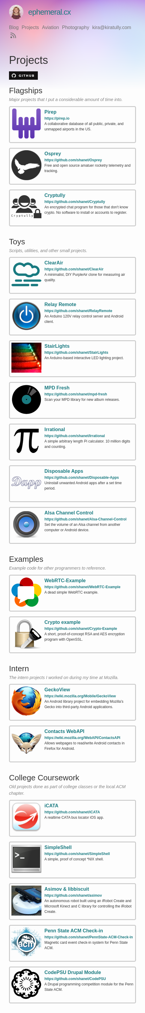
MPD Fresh (57, 387)
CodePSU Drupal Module (72, 972)
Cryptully (54, 195)
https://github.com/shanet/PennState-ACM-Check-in (88, 937)
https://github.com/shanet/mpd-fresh (75, 394)
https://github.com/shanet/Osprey (73, 160)
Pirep (50, 112)
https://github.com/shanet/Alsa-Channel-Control (85, 519)
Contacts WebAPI (64, 731)
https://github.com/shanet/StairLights (76, 352)
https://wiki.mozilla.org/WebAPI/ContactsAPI (82, 738)
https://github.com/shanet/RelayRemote (78, 311)
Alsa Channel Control (68, 512)
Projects (30, 27)
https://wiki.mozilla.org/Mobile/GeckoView (80, 696)
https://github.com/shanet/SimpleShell (77, 854)
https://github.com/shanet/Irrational (74, 436)
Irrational (54, 429)
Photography (75, 27)
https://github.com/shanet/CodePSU (75, 979)
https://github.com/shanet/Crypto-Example (80, 629)
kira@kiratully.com (111, 27)
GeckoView (57, 689)
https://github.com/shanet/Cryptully (74, 202)
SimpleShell (58, 847)
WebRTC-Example (65, 580)
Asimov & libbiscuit (66, 889)
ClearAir (53, 262)
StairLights (57, 346)
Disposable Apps (63, 471)
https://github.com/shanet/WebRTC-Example (82, 587)
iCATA (51, 805)
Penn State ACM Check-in (73, 930)
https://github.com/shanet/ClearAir (74, 269)
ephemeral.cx (40, 12)
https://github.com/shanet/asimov (73, 895)
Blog (14, 27)
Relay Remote (60, 304)
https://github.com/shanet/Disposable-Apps (81, 477)
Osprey (52, 153)
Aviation (50, 27)
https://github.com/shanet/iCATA (72, 812)
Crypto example (62, 622)
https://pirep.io (56, 118)
